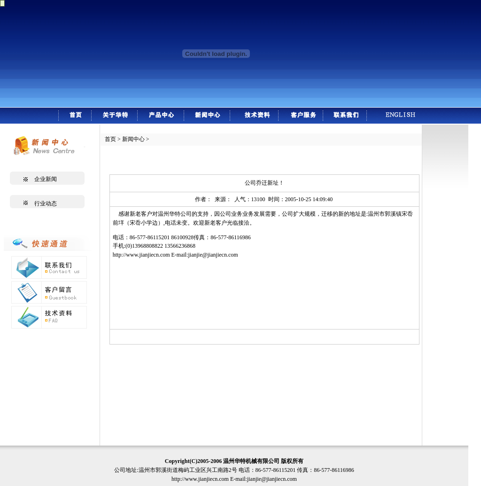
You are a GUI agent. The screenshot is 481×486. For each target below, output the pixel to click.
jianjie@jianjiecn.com (213, 254)
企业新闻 (45, 179)
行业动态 (45, 203)
